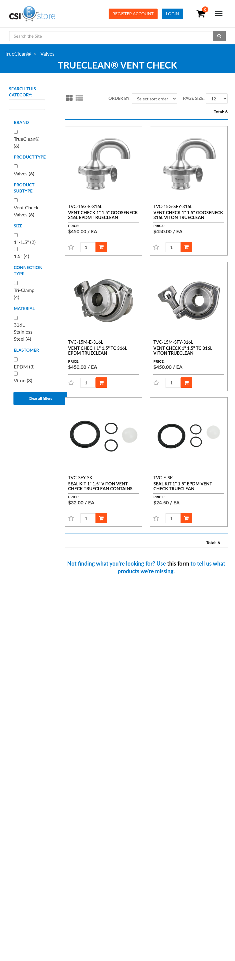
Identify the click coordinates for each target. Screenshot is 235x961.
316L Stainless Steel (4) (23, 332)
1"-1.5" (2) (24, 242)
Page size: (194, 98)
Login (172, 13)
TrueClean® (18, 54)
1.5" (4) (21, 256)
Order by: (119, 98)
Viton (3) (23, 380)
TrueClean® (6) (26, 142)
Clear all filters (40, 398)
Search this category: (22, 91)
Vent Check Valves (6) (26, 210)
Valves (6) (24, 173)
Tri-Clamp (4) (24, 293)
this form (178, 563)
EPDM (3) (24, 366)
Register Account (133, 13)
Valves (47, 54)
